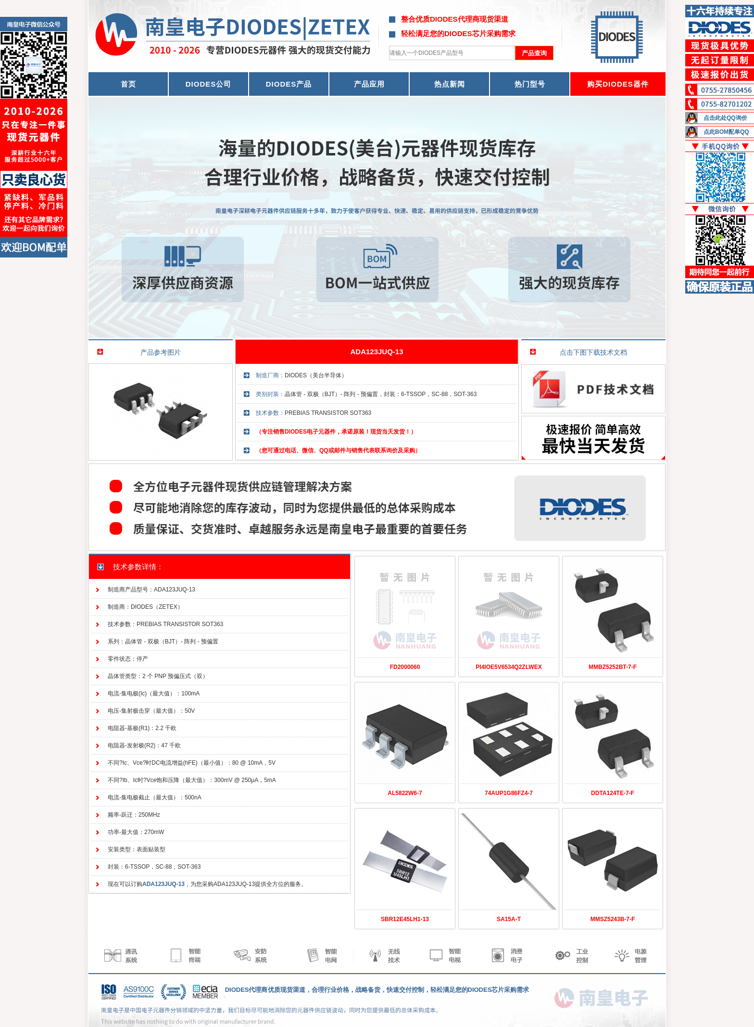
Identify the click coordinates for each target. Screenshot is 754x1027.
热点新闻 (449, 84)
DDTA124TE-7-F (612, 793)
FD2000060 (405, 667)
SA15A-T (509, 919)
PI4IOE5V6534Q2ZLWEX (508, 667)
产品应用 (369, 84)
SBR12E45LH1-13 (405, 919)
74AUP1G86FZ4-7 (509, 793)
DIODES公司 (209, 84)
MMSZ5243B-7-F (613, 919)
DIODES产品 (289, 84)
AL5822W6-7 (405, 793)
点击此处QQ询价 (725, 118)
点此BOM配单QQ (726, 131)
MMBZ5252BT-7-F (613, 667)
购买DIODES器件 (618, 84)
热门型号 (530, 84)
